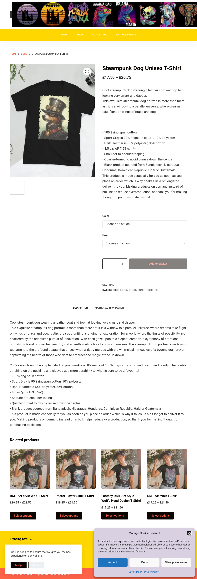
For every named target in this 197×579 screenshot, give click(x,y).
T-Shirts (152, 290)
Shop (80, 34)
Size (105, 235)
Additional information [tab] (109, 307)
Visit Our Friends (126, 34)
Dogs (123, 290)
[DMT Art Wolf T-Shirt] (167, 469)
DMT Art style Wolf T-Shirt (29, 496)
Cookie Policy (135, 572)
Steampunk (136, 290)
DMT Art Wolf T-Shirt (162, 496)
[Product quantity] (114, 263)
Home (63, 34)
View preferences (176, 562)
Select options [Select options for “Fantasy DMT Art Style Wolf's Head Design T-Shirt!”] (114, 515)
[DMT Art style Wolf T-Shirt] (30, 469)
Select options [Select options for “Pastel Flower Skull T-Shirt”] (69, 515)
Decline (37, 565)
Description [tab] (80, 307)
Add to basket (158, 263)
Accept (112, 562)
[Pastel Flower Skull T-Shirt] (76, 469)
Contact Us (99, 34)
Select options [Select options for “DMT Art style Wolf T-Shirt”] (23, 515)
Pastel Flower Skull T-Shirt (75, 496)
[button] (189, 533)
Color (105, 216)
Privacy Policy (151, 572)
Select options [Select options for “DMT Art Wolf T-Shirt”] (160, 515)
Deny (144, 562)
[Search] (189, 14)
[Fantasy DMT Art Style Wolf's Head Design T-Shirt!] (121, 469)
